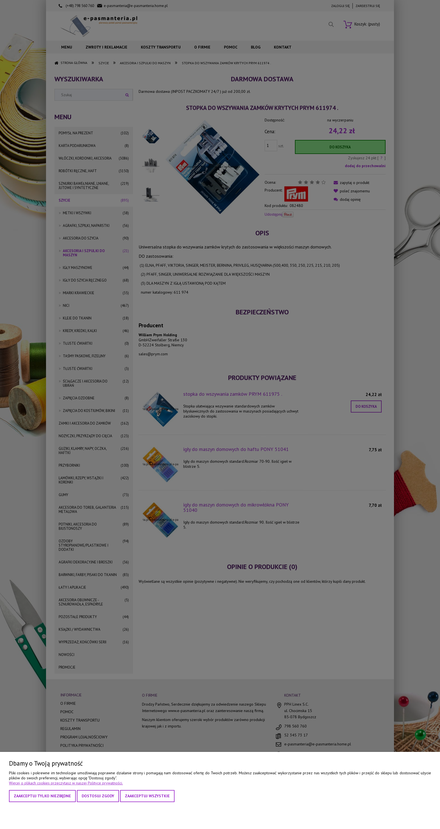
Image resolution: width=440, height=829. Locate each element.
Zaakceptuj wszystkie (147, 795)
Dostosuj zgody (98, 795)
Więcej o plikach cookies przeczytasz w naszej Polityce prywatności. (66, 783)
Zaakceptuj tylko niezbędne (42, 795)
